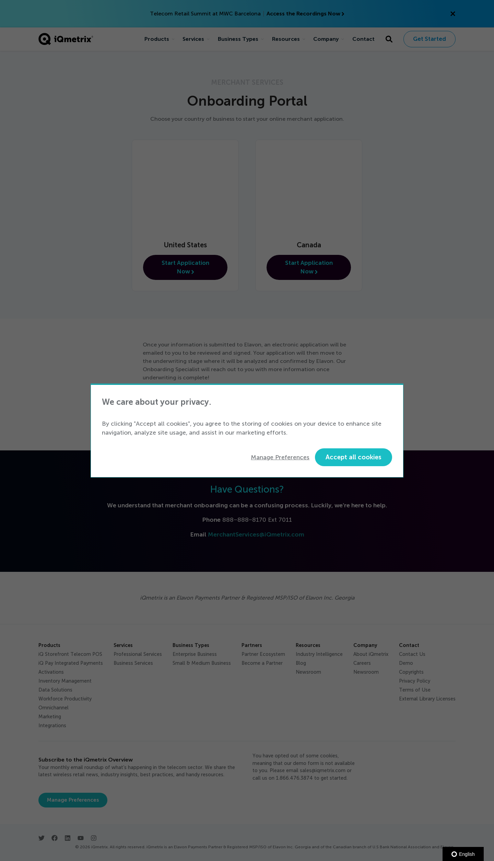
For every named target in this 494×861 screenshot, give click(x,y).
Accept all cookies (353, 457)
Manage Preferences (280, 457)
